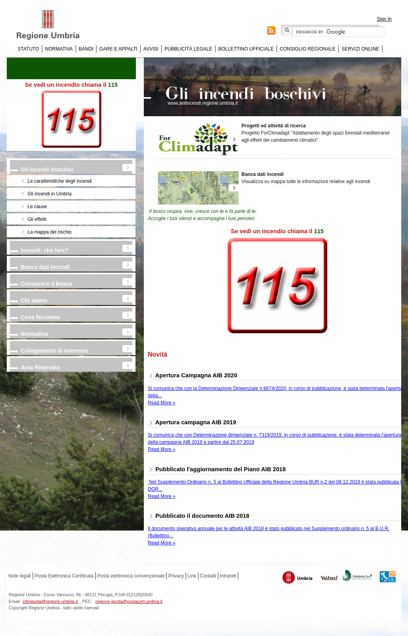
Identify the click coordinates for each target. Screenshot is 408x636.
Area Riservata (40, 367)
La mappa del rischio (49, 232)
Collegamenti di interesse (54, 350)
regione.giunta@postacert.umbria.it (128, 601)
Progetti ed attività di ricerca (273, 126)
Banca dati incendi (45, 267)
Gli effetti (36, 219)
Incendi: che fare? (45, 250)
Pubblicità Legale (188, 49)
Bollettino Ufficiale (246, 49)
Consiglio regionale (307, 49)
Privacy (176, 576)
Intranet (228, 576)
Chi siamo (34, 300)
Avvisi (151, 49)
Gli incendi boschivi (47, 169)
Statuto (28, 49)
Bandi (86, 49)
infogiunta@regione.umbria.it (50, 601)
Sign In (384, 19)
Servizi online (360, 49)
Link (192, 576)
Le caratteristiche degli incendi (59, 181)
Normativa (59, 49)
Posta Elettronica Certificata (64, 576)
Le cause (37, 206)
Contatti (208, 576)
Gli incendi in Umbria (49, 194)
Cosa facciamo (40, 317)
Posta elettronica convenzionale (131, 576)
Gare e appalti (118, 49)
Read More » (161, 403)
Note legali (19, 576)
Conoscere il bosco (46, 284)
